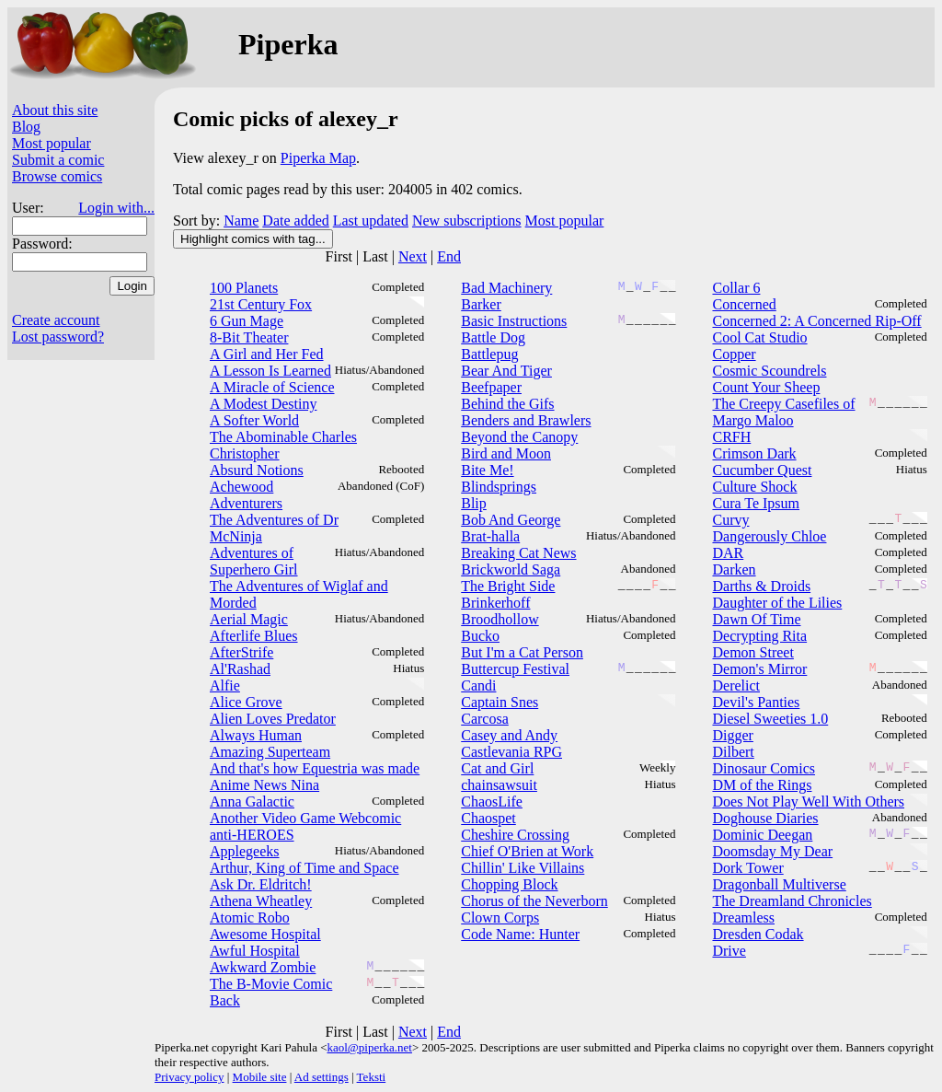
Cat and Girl (497, 768)
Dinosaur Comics (763, 768)
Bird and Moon (506, 453)
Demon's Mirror (759, 669)
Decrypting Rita (759, 636)
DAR (727, 553)
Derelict (736, 685)
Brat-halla (490, 536)
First (339, 256)
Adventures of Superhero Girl (254, 561)
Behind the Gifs (507, 404)
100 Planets (244, 288)
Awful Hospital (255, 950)
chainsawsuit (499, 785)
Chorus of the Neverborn (534, 901)
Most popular (51, 143)
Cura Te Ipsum (755, 503)
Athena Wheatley (261, 901)
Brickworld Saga (510, 569)
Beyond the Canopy (519, 437)
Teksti (371, 1077)
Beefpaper (491, 387)
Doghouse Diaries (765, 818)
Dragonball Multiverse (778, 884)
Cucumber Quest (761, 470)
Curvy (730, 520)
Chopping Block (509, 884)
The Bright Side (508, 586)
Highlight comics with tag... (253, 239)
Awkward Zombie (263, 967)
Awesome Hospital (265, 934)
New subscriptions (467, 220)
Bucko (480, 636)
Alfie (225, 685)
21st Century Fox (261, 304)
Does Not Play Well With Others (808, 801)
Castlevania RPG (511, 752)
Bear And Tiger (506, 370)
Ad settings (321, 1077)
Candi (478, 685)
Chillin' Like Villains (522, 868)
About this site (55, 110)
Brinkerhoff (495, 602)
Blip (474, 503)
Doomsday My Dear (772, 851)
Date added (295, 220)
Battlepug (489, 354)
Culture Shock (754, 486)
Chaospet (488, 818)
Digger (732, 735)
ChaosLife (492, 801)
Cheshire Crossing (515, 834)
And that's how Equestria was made (314, 768)
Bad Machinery (506, 288)
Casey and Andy (509, 735)
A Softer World (254, 420)
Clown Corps (500, 917)
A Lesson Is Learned (270, 370)
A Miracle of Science (272, 387)
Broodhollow (499, 619)
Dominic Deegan (762, 834)
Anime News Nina (264, 785)
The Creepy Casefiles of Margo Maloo (783, 412)
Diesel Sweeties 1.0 (770, 718)
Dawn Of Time (756, 619)
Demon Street (752, 652)
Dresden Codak (757, 934)
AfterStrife (241, 652)
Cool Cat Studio (759, 337)
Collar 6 (736, 288)
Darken (733, 569)
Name (241, 220)
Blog (26, 126)
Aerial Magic (249, 619)
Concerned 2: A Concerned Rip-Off (816, 321)
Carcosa (485, 718)
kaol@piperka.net (369, 1047)
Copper (733, 354)
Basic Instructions (514, 321)
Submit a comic (58, 160)
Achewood (241, 486)
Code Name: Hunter (520, 934)
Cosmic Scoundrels (769, 370)
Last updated (370, 220)
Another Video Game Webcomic (305, 818)
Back (225, 1000)
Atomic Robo (250, 917)
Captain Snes (499, 702)
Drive (728, 950)
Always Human (256, 735)
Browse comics (57, 176)
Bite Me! (487, 470)
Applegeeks (245, 851)
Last (375, 256)
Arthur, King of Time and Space (304, 868)
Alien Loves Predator (273, 718)
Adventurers (246, 503)
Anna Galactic (252, 801)
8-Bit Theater (249, 337)
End (449, 256)
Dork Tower (747, 868)
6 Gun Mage (246, 321)
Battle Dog (493, 337)
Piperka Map (318, 158)
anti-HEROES (252, 834)
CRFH (731, 437)
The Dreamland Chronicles (791, 901)
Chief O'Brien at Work (527, 851)
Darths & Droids (761, 586)
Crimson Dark (754, 453)
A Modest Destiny (263, 404)
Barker (481, 304)
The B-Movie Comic (271, 984)
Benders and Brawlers (526, 420)
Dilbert (732, 752)
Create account (56, 320)
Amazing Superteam (270, 752)
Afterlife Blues (254, 636)
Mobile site (260, 1077)
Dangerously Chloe (769, 536)
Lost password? (58, 336)
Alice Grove (246, 702)
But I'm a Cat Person (522, 652)
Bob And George (510, 520)
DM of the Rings (761, 785)
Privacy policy (189, 1077)
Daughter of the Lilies (777, 602)
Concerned (743, 304)
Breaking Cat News (518, 553)
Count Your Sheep (766, 387)
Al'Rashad (240, 669)
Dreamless (743, 917)
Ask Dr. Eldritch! (261, 884)
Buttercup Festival (515, 669)
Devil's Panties (755, 702)
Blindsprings (498, 486)
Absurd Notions (257, 470)
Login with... (116, 207)
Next (412, 256)
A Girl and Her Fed (267, 354)
